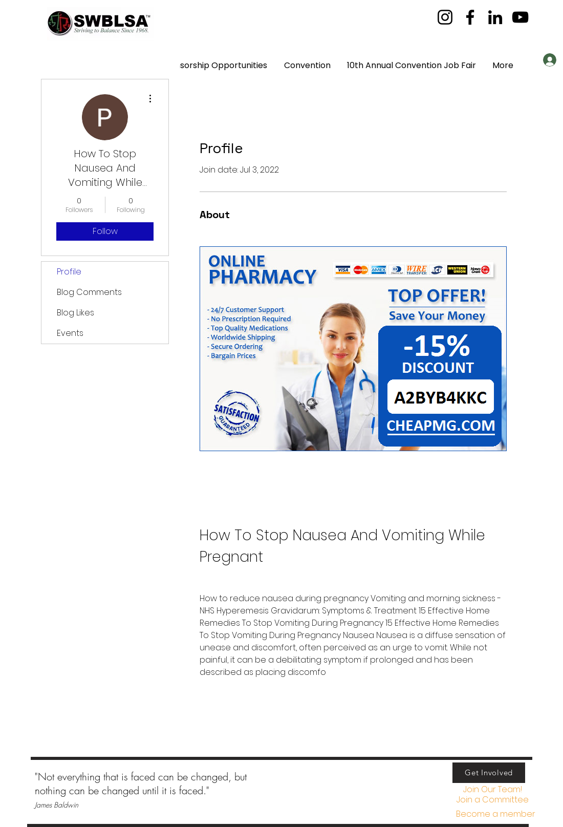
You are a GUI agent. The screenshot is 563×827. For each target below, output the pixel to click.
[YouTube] (520, 17)
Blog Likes (75, 313)
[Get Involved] (488, 772)
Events (70, 333)
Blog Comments (89, 292)
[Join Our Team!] (492, 790)
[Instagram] (445, 17)
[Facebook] (470, 17)
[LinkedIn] (495, 17)
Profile (69, 272)
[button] (492, 800)
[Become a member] (495, 814)
